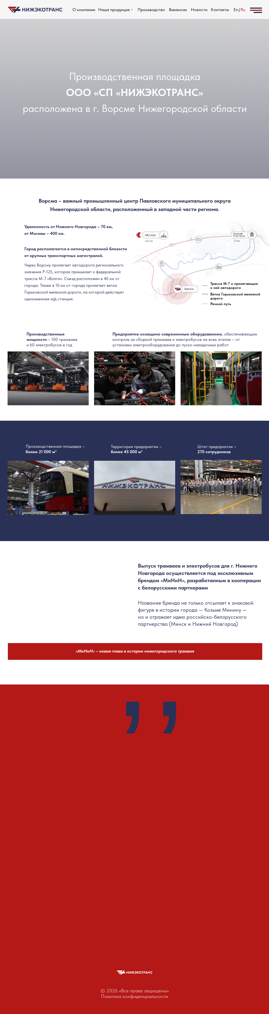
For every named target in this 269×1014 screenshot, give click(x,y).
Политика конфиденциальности (134, 996)
